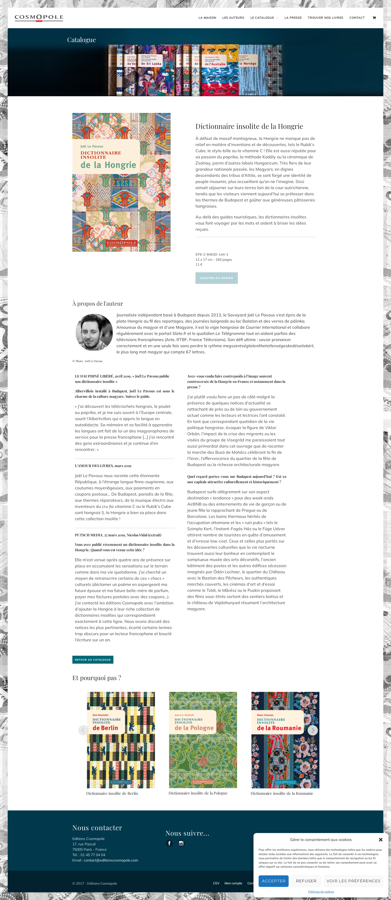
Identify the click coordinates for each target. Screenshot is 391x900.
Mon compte (233, 883)
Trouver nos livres (325, 18)
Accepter (274, 880)
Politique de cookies (321, 891)
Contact (357, 18)
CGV (216, 883)
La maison (207, 18)
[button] (380, 839)
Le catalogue (262, 18)
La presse (293, 18)
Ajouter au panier (216, 278)
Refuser (306, 880)
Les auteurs (233, 18)
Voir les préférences (353, 880)
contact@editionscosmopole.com (111, 860)
